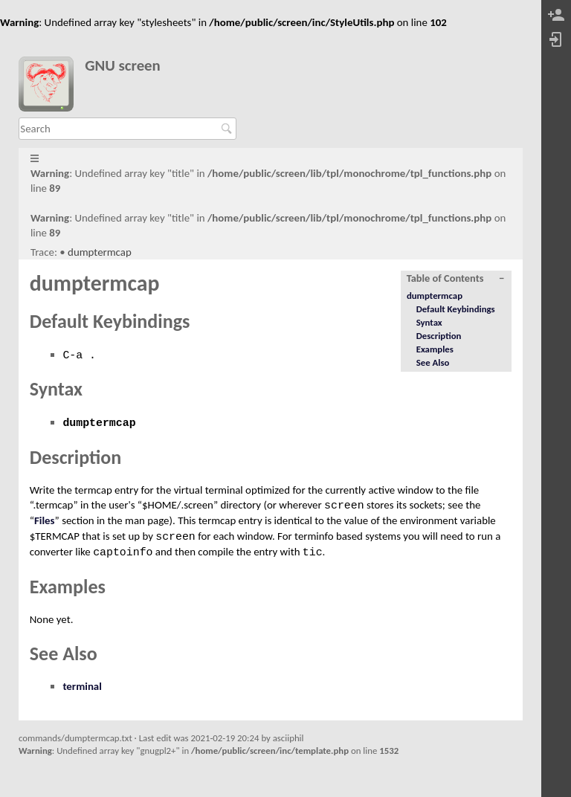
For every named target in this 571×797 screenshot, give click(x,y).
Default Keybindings (455, 308)
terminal (81, 686)
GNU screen (123, 66)
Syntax (429, 322)
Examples (435, 349)
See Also (433, 362)
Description (439, 335)
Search (229, 128)
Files (44, 520)
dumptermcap (100, 252)
